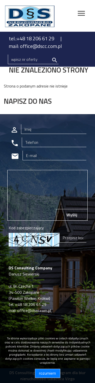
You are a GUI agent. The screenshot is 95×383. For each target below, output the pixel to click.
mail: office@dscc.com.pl (35, 46)
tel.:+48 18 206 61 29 (32, 38)
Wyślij (71, 215)
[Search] (33, 59)
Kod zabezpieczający (26, 228)
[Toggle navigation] (81, 14)
